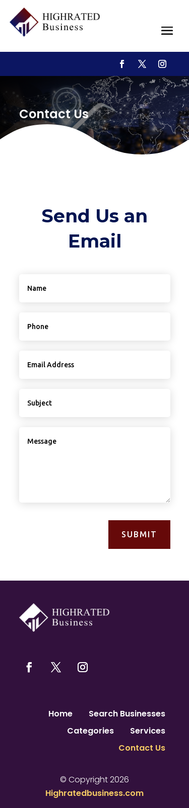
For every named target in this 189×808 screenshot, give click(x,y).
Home (60, 714)
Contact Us (141, 749)
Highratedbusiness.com (94, 793)
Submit (139, 534)
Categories (90, 732)
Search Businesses (127, 714)
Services (147, 732)
